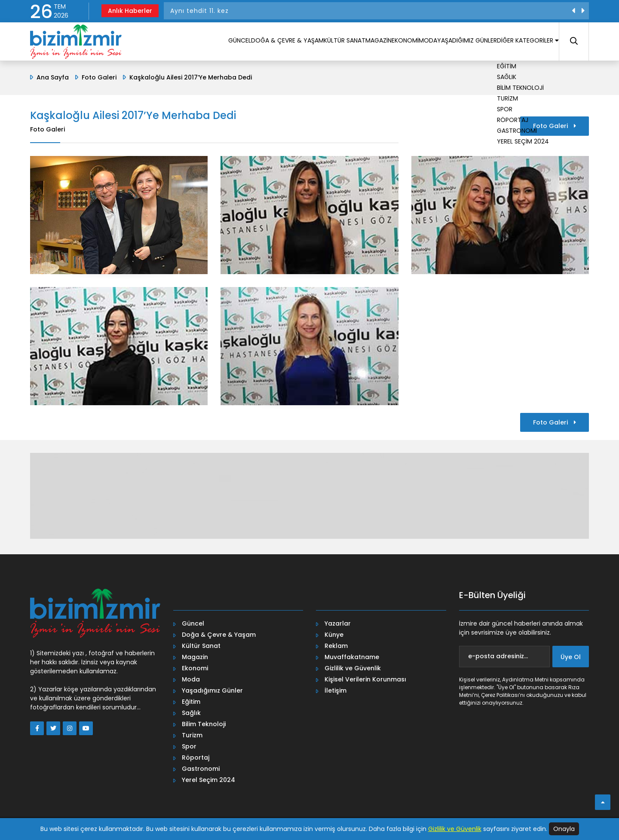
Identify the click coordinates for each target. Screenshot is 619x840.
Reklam (336, 645)
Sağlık (191, 713)
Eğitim (191, 701)
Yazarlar (338, 623)
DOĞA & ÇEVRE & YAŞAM (214, 42)
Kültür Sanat (201, 645)
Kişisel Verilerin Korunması (365, 679)
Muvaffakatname (352, 657)
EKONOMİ (363, 42)
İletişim (335, 690)
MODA (395, 42)
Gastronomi (201, 768)
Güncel (193, 623)
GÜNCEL (156, 42)
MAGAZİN (326, 42)
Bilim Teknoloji (204, 724)
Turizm (192, 735)
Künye (334, 634)
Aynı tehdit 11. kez (199, 10)
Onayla (564, 829)
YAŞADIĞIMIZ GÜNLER (444, 42)
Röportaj (195, 757)
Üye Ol (571, 657)
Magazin (195, 657)
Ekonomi (195, 668)
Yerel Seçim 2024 (208, 780)
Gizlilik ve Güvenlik (353, 668)
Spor (189, 746)
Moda (191, 679)
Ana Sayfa (53, 77)
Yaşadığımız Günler (212, 690)
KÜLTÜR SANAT (281, 42)
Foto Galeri (99, 77)
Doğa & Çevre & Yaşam (219, 634)
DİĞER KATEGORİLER (519, 42)
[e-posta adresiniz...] (504, 656)
